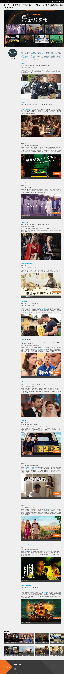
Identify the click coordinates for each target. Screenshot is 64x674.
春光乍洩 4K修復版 (25, 544)
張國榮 (48, 551)
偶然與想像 (24, 460)
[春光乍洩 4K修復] (41, 569)
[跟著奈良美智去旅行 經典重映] (41, 285)
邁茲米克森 (46, 592)
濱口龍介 (35, 467)
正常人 (39, 52)
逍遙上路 (23, 420)
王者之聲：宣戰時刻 (30, 109)
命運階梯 (23, 57)
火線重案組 (49, 55)
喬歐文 (33, 53)
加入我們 (15, 669)
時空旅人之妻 (24, 381)
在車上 (27, 467)
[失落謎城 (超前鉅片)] (41, 528)
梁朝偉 (44, 551)
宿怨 (54, 109)
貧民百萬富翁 (37, 308)
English (51, 1)
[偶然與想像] (41, 486)
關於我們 (15, 665)
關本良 (43, 148)
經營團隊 (15, 668)
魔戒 (27, 308)
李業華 (47, 148)
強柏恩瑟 (37, 70)
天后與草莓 (33, 56)
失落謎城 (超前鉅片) (26, 502)
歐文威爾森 (56, 53)
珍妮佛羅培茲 (42, 53)
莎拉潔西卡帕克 (43, 349)
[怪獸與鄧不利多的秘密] (41, 611)
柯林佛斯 (50, 56)
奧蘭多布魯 (29, 55)
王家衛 (30, 551)
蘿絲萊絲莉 (39, 57)
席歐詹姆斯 (48, 57)
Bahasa (61, 1)
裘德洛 (58, 592)
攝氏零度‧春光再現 (25, 140)
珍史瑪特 (31, 228)
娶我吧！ (49, 53)
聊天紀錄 (23, 53)
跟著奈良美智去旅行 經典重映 (27, 263)
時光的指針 (24, 55)
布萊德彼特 (25, 510)
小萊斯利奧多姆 (44, 309)
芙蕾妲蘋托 (43, 308)
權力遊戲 (29, 57)
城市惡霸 (26, 56)
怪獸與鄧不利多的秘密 (26, 585)
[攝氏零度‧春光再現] (41, 166)
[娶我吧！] (41, 206)
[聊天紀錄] (41, 365)
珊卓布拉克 (48, 509)
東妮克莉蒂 (23, 110)
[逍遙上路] (41, 444)
